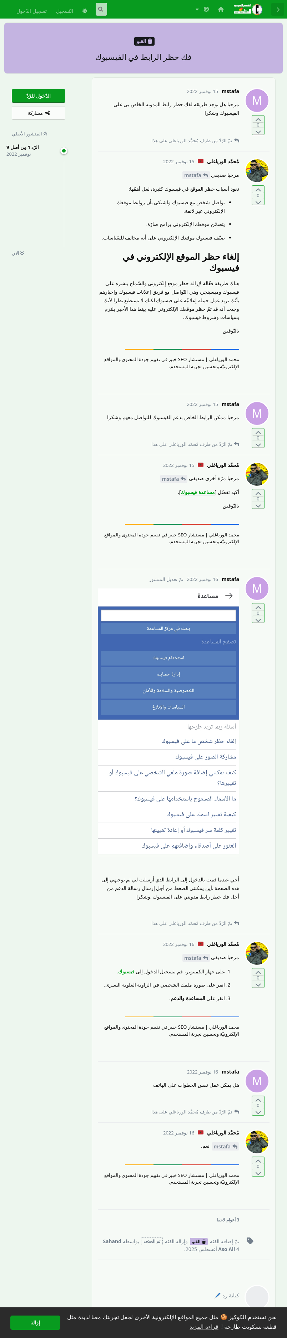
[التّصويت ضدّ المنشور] (258, 131)
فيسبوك (126, 971)
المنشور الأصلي (29, 133)
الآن (18, 253)
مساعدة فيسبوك (198, 492)
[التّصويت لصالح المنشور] (258, 119)
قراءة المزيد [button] (204, 1327)
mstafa (192, 175)
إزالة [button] (35, 1323)
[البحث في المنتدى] (101, 9)
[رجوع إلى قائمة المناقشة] (277, 9)
